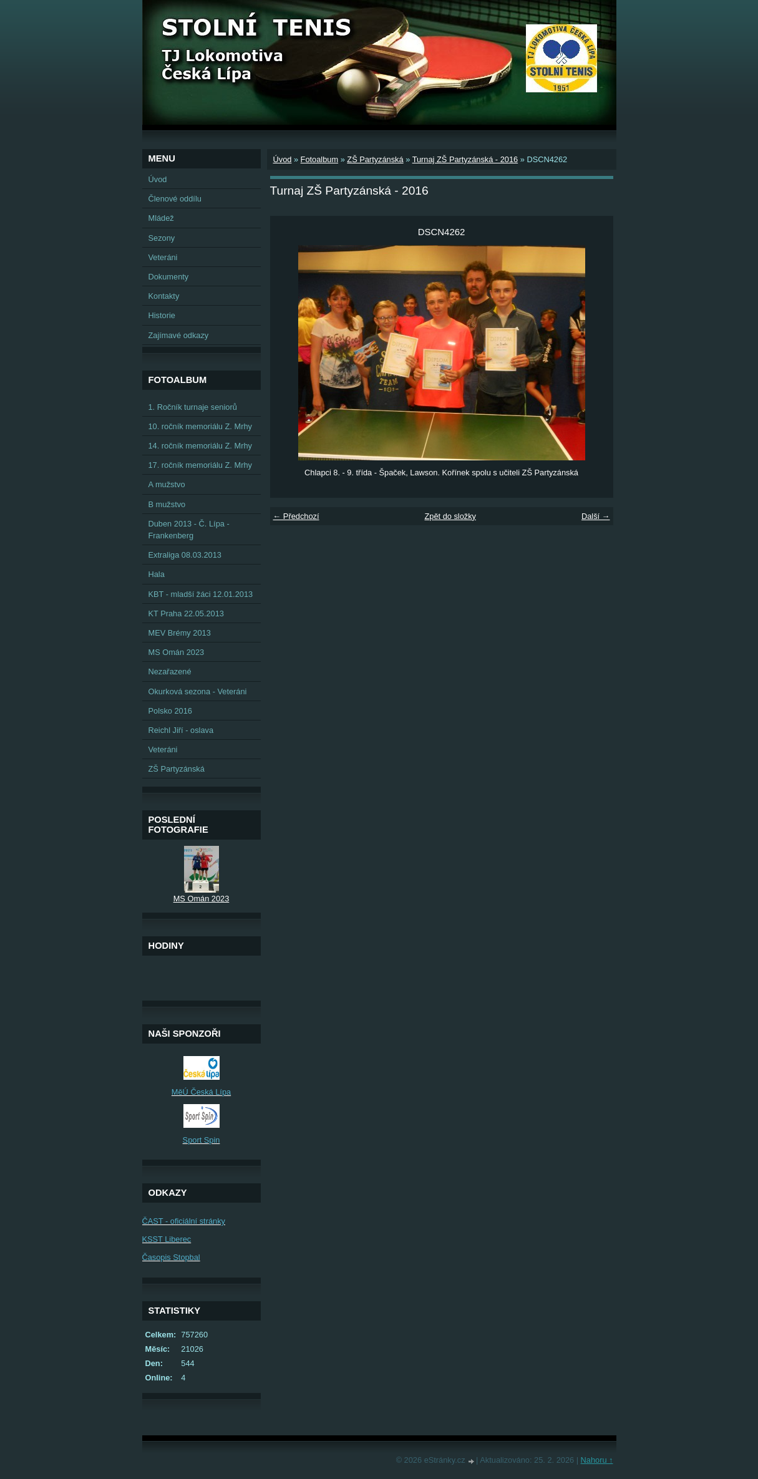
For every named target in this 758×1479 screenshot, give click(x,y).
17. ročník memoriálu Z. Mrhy (200, 465)
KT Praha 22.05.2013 (186, 613)
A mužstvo (166, 484)
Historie (161, 315)
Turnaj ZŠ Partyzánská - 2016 (465, 159)
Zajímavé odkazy (178, 335)
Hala (156, 574)
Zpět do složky (450, 516)
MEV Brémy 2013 (179, 633)
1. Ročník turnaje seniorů (192, 407)
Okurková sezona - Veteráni (197, 691)
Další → (595, 516)
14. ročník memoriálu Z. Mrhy (200, 445)
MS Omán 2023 (176, 652)
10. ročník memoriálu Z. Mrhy (200, 426)
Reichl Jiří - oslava (181, 730)
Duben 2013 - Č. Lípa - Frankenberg (189, 529)
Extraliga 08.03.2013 (184, 555)
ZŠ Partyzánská (375, 159)
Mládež (161, 218)
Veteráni (163, 257)
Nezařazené (170, 671)
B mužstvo (167, 504)
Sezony (161, 238)
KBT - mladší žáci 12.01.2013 (200, 594)
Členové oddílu (175, 198)
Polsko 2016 (170, 710)
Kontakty (164, 296)
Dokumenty (168, 276)
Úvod (282, 159)
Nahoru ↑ (597, 1460)
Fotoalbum (319, 159)
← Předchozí (296, 516)
